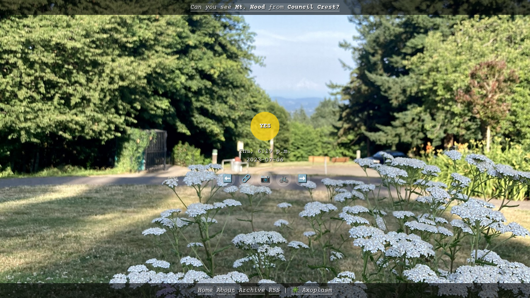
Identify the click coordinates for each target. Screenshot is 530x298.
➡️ (302, 178)
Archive (252, 290)
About (226, 290)
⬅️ (227, 178)
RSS (274, 290)
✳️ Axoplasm (311, 290)
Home (205, 290)
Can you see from (265, 7)
